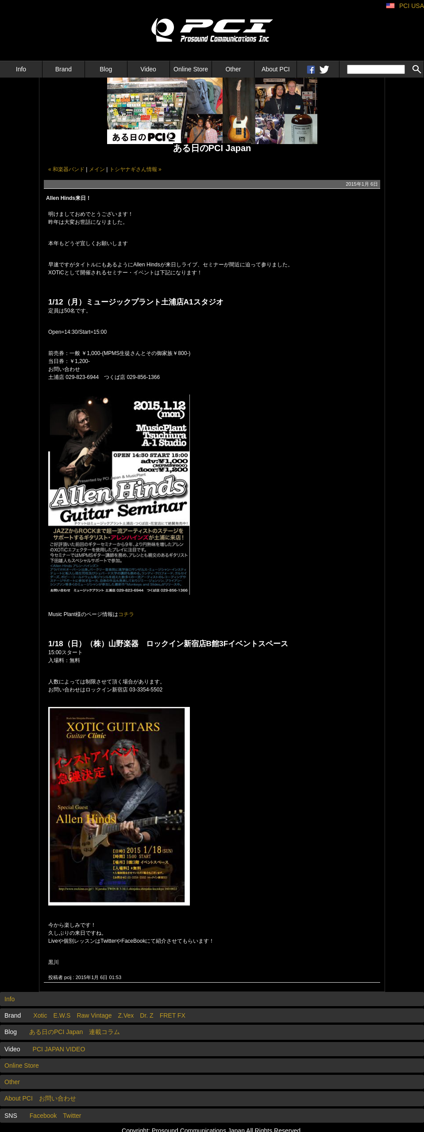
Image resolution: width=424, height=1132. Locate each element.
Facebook (43, 1115)
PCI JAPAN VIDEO (59, 1049)
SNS (10, 1115)
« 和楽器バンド (66, 169)
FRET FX (172, 1015)
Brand (63, 69)
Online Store (190, 69)
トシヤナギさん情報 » (135, 169)
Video (148, 69)
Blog (106, 69)
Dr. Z (146, 1015)
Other (233, 69)
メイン (97, 169)
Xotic (40, 1015)
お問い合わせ (57, 1098)
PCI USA (411, 5)
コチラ (126, 614)
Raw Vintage (94, 1015)
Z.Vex (126, 1015)
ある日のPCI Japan (56, 1031)
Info (21, 69)
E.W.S (61, 1015)
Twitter (72, 1115)
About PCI (276, 69)
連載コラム (104, 1031)
